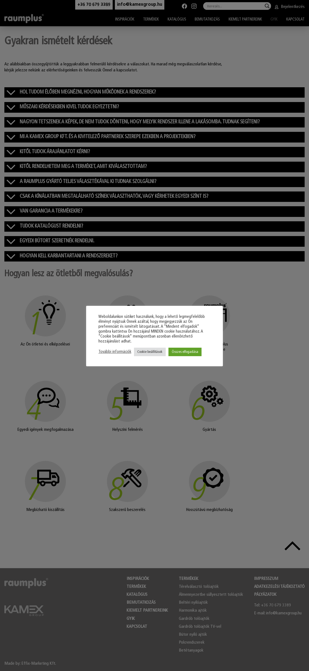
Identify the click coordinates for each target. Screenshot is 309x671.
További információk (114, 352)
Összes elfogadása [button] (185, 352)
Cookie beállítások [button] (149, 352)
